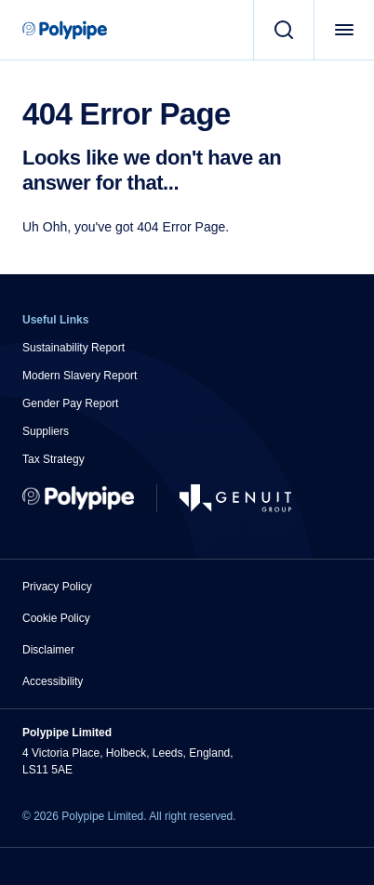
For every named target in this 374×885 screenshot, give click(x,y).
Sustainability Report (73, 347)
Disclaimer (48, 649)
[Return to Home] (78, 498)
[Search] (283, 29)
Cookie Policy (56, 618)
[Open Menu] (344, 29)
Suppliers (45, 431)
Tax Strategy (53, 459)
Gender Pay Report (70, 403)
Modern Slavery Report (79, 375)
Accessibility (52, 681)
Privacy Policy (57, 586)
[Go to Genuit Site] (235, 498)
